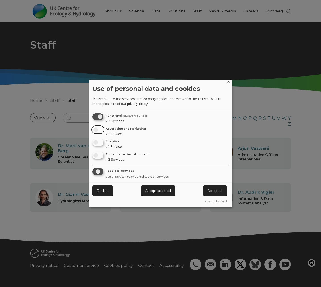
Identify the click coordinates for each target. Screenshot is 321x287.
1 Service (114, 134)
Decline (103, 191)
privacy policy (137, 104)
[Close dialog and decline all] (228, 82)
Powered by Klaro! (216, 201)
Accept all (215, 191)
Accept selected (158, 191)
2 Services (115, 121)
